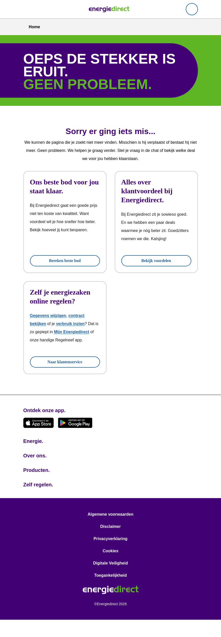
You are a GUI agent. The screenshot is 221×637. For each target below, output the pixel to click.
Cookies (110, 568)
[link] (109, 9)
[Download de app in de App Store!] (38, 440)
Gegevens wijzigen (48, 324)
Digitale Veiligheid (110, 580)
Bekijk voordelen (156, 260)
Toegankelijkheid (110, 592)
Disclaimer (110, 543)
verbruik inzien (73, 333)
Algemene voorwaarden (110, 531)
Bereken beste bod (65, 260)
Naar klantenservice (65, 379)
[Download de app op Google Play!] (75, 440)
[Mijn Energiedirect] (192, 9)
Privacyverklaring (110, 556)
